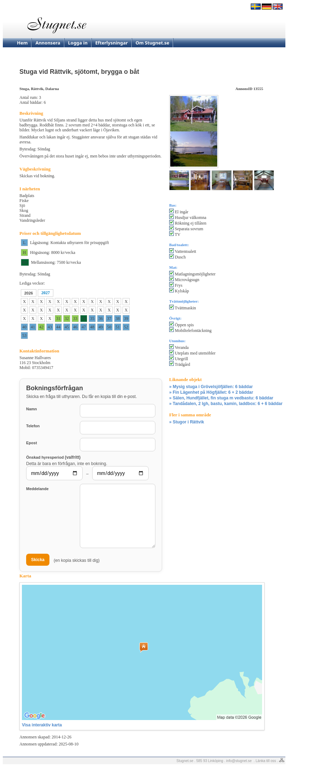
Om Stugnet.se (153, 43)
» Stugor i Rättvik (186, 422)
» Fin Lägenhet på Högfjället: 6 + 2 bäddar (211, 392)
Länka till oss (266, 761)
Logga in (78, 43)
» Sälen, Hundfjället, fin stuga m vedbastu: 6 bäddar (221, 398)
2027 (45, 292)
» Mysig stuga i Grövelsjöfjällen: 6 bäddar (211, 386)
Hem (22, 43)
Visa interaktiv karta (42, 725)
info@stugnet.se (238, 761)
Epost (31, 443)
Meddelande (37, 489)
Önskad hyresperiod (53, 457)
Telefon (33, 426)
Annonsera (47, 43)
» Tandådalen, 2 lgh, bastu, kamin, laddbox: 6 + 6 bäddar (226, 403)
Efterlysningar (111, 43)
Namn (31, 409)
